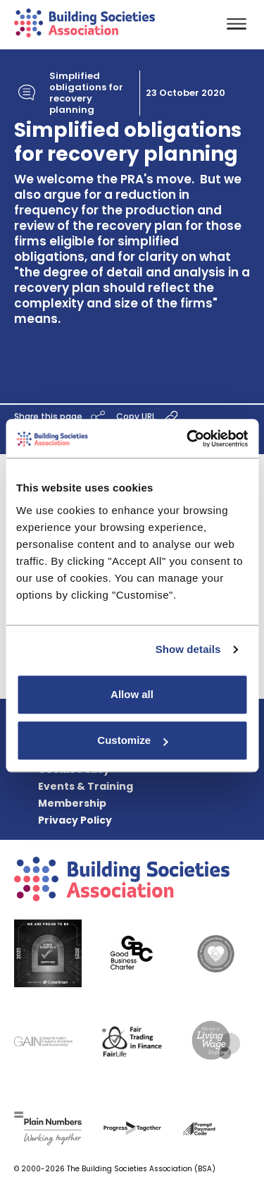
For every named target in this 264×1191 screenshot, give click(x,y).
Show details (188, 649)
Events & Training (85, 786)
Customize (132, 740)
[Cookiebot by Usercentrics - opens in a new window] (188, 438)
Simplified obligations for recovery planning (86, 93)
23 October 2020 (185, 93)
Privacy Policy (75, 820)
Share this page (61, 417)
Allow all (132, 694)
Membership (72, 803)
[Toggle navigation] (236, 25)
